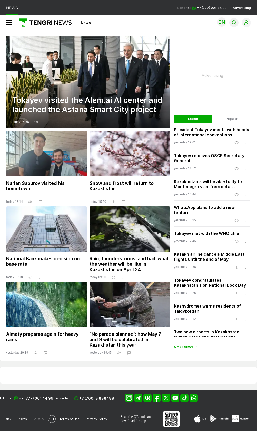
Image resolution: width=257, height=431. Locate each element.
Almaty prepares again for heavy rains (42, 336)
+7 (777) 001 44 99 (36, 398)
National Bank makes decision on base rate (43, 261)
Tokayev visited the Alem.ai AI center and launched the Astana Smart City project (87, 104)
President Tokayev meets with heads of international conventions (211, 132)
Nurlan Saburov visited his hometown (35, 185)
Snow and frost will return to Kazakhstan (122, 185)
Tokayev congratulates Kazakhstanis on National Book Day (210, 282)
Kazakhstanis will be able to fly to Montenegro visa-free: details (208, 184)
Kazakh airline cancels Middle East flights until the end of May (209, 257)
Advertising (242, 8)
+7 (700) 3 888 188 (96, 398)
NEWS (12, 8)
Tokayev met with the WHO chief (207, 233)
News (86, 23)
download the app (133, 421)
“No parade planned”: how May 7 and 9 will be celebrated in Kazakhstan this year (125, 339)
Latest (193, 119)
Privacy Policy (96, 419)
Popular (232, 119)
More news (185, 347)
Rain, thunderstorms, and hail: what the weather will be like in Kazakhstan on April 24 (129, 264)
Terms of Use (70, 419)
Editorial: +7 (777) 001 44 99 (202, 8)
